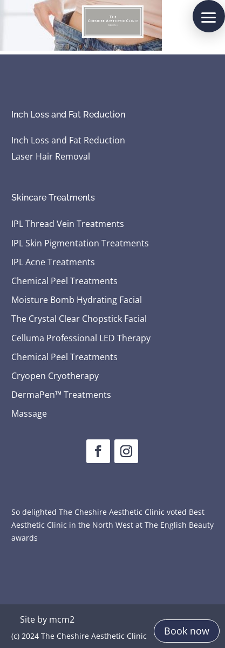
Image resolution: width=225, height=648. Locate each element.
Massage (29, 414)
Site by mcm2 (47, 619)
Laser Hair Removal (50, 157)
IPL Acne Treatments (53, 262)
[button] (209, 16)
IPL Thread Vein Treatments (67, 224)
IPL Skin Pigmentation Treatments (80, 243)
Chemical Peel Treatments (64, 281)
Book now (186, 630)
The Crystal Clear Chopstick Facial (79, 319)
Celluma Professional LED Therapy (81, 338)
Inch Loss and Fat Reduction (68, 141)
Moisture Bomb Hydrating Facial (76, 300)
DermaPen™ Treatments (61, 395)
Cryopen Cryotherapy (55, 376)
